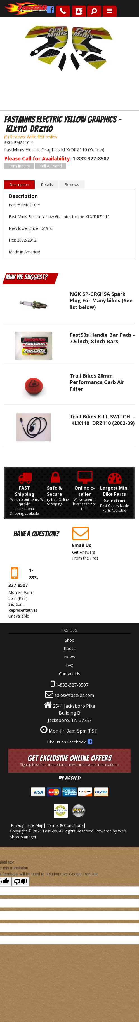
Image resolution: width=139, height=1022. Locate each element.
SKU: (9, 142)
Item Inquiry (19, 166)
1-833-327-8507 (72, 685)
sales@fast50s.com (74, 695)
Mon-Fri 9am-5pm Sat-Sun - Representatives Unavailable (23, 592)
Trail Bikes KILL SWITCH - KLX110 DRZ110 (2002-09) (102, 419)
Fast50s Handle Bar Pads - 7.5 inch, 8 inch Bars (102, 338)
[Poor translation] (20, 881)
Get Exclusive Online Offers (69, 760)
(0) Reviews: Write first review (30, 136)
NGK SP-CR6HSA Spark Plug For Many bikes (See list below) (101, 300)
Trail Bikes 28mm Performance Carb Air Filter (97, 382)
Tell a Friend (50, 166)
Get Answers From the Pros (87, 543)
